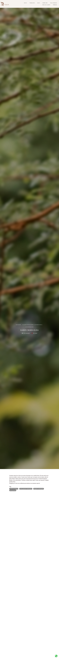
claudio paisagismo (14, 488)
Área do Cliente (46, 4)
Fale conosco (53, 2)
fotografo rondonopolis (38, 488)
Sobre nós (45, 2)
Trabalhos (32, 2)
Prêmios (55, 4)
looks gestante (13, 490)
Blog (38, 2)
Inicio (25, 2)
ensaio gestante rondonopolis (26, 488)
